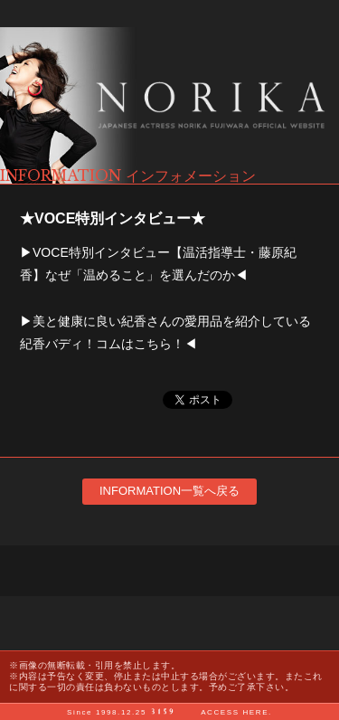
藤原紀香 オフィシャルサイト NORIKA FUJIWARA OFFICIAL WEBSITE (169, 105)
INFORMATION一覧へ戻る (169, 490)
